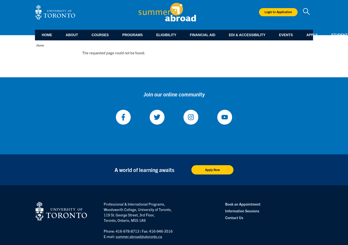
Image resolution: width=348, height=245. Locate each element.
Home (47, 35)
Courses (100, 35)
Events (286, 35)
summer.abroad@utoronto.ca (139, 236)
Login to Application (278, 12)
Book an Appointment (243, 204)
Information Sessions (242, 210)
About (72, 35)
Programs (132, 35)
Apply (311, 35)
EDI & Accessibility (247, 35)
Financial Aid (202, 35)
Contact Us (234, 217)
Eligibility (166, 35)
